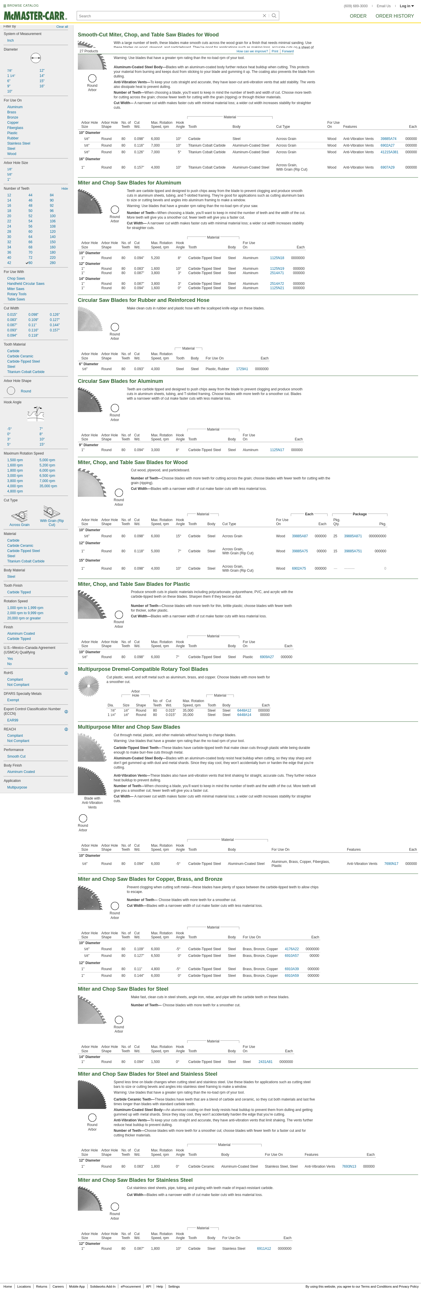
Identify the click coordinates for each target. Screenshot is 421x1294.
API (148, 1286)
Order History (395, 16)
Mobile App (77, 1286)
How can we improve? (252, 51)
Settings (174, 1286)
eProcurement (131, 1286)
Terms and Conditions (376, 1286)
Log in (407, 6)
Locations (24, 1286)
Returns (41, 1286)
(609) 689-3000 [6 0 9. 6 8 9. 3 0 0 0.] (356, 6)
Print (275, 51)
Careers (58, 1286)
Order (358, 16)
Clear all (62, 26)
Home (7, 1286)
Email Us (384, 6)
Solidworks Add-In (102, 1286)
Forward (288, 51)
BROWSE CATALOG (22, 5)
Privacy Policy (409, 1286)
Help (160, 1286)
